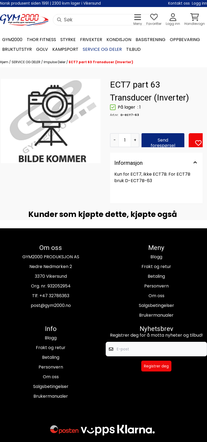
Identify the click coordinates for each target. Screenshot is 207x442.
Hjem (4, 62)
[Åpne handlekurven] (194, 20)
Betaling (156, 276)
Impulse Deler (55, 62)
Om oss (156, 296)
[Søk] (103, 19)
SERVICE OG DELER (26, 62)
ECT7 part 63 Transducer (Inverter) (101, 62)
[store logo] (24, 20)
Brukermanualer (156, 315)
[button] (198, 143)
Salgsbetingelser (156, 305)
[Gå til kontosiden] (173, 20)
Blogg (156, 257)
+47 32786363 (54, 296)
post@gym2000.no (51, 305)
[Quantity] (125, 140)
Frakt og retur (156, 266)
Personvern (156, 286)
